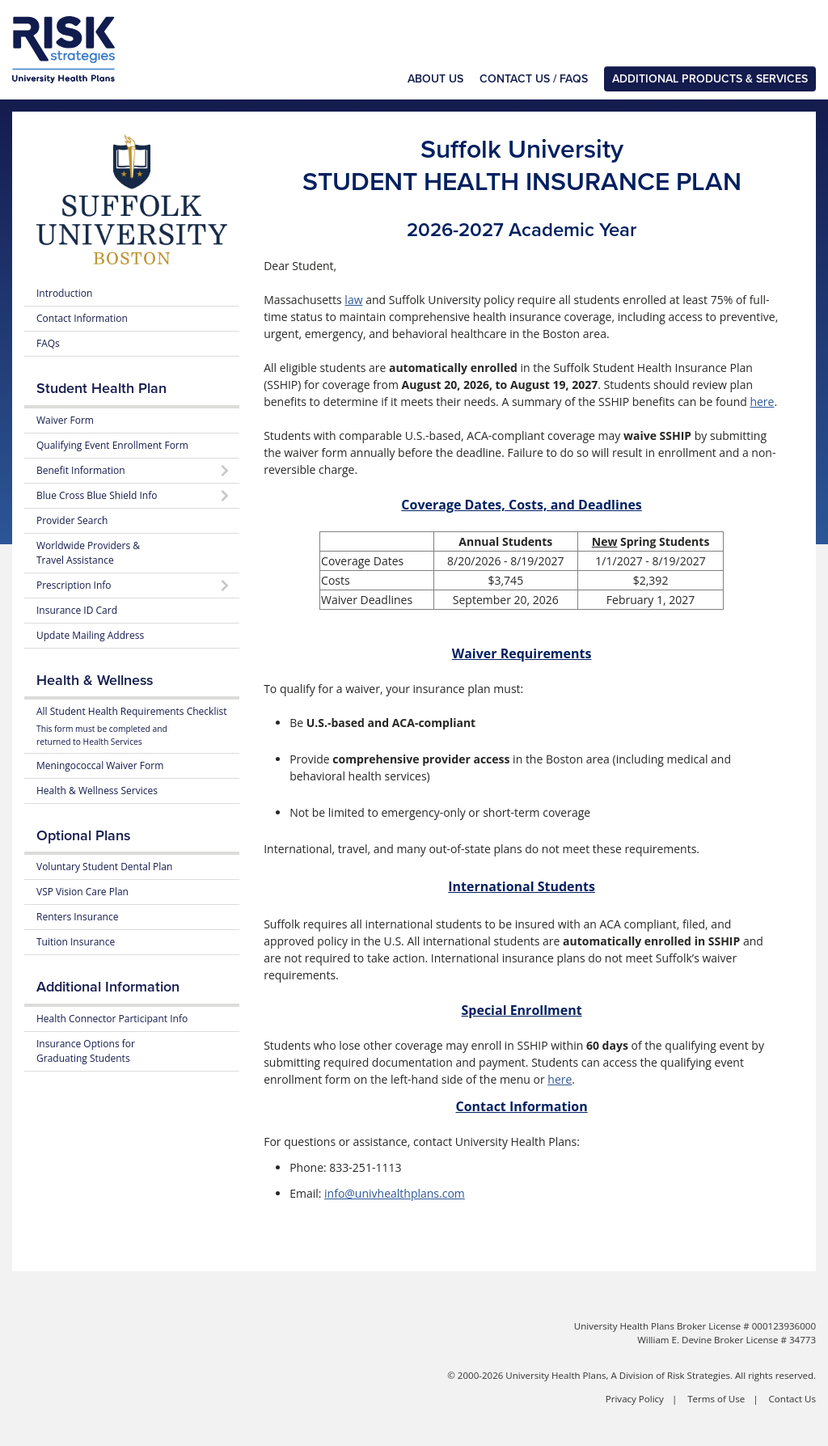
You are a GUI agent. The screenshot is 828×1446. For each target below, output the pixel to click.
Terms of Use (716, 1399)
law (353, 299)
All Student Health (131, 726)
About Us (435, 79)
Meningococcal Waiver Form (99, 765)
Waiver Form (65, 420)
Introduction (64, 293)
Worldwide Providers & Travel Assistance (88, 553)
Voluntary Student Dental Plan (104, 866)
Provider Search (72, 520)
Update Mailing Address (90, 635)
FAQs (48, 343)
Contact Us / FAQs (533, 79)
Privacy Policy (635, 1399)
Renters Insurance (77, 917)
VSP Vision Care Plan (82, 891)
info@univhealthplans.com (394, 1193)
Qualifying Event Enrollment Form (112, 445)
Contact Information (82, 318)
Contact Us (792, 1399)
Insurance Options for (85, 1051)
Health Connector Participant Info (112, 1018)
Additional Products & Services (710, 79)
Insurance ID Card (76, 610)
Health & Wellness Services (97, 790)
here (762, 401)
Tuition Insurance (75, 942)
